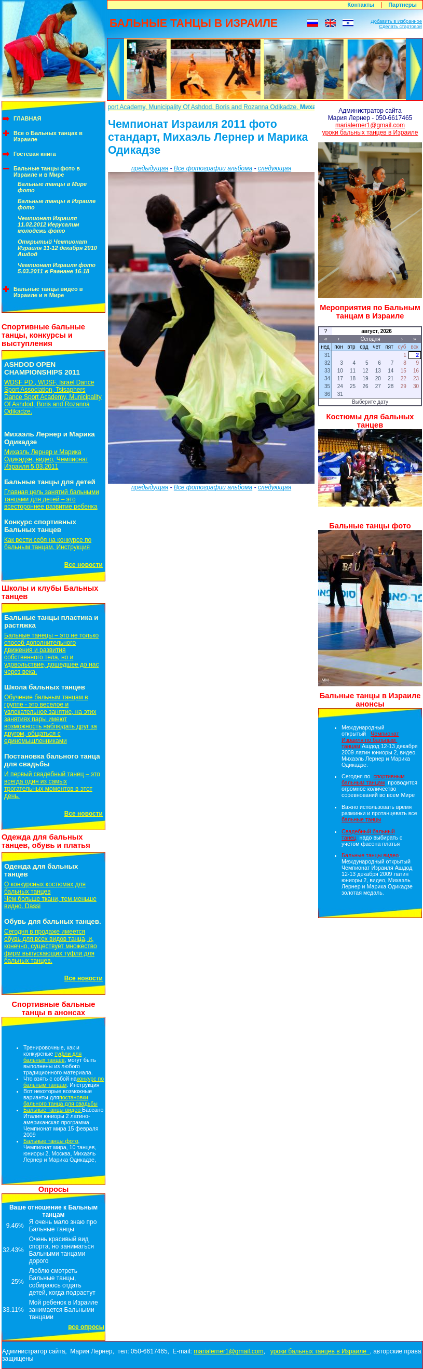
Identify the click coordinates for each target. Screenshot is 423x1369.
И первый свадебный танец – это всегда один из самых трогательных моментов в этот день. (52, 785)
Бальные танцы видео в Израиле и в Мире (48, 292)
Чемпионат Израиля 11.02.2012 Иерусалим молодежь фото (48, 224)
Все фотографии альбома (213, 168)
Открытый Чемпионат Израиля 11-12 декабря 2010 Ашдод (57, 247)
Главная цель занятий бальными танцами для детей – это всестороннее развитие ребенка (51, 499)
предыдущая (149, 168)
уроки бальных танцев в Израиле (370, 132)
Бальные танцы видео (52, 1110)
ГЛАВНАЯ (27, 118)
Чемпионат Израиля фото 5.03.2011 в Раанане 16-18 (56, 268)
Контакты (360, 5)
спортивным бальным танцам (373, 779)
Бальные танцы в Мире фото (52, 187)
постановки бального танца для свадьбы (60, 1100)
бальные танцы (361, 819)
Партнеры (402, 5)
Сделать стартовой (400, 26)
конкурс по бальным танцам (63, 1081)
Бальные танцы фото (50, 1141)
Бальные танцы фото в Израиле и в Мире (46, 171)
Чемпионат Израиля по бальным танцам (370, 739)
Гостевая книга (34, 154)
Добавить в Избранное (396, 21)
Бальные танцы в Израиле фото (56, 204)
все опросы (86, 1327)
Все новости (83, 564)
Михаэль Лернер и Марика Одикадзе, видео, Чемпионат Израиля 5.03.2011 (46, 459)
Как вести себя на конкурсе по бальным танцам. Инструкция (47, 543)
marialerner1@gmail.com (370, 125)
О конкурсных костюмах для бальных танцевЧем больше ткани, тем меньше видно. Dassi (50, 895)
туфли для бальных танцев (52, 1057)
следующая (274, 168)
